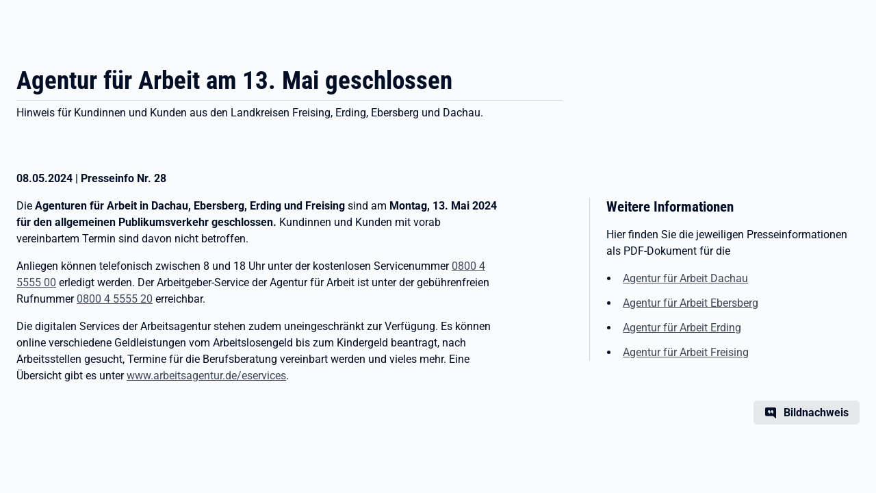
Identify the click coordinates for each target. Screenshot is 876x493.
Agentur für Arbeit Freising (686, 352)
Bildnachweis (816, 412)
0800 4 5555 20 (115, 298)
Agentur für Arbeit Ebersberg (690, 302)
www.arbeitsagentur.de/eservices (206, 375)
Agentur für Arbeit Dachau (685, 278)
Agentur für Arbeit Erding (682, 327)
